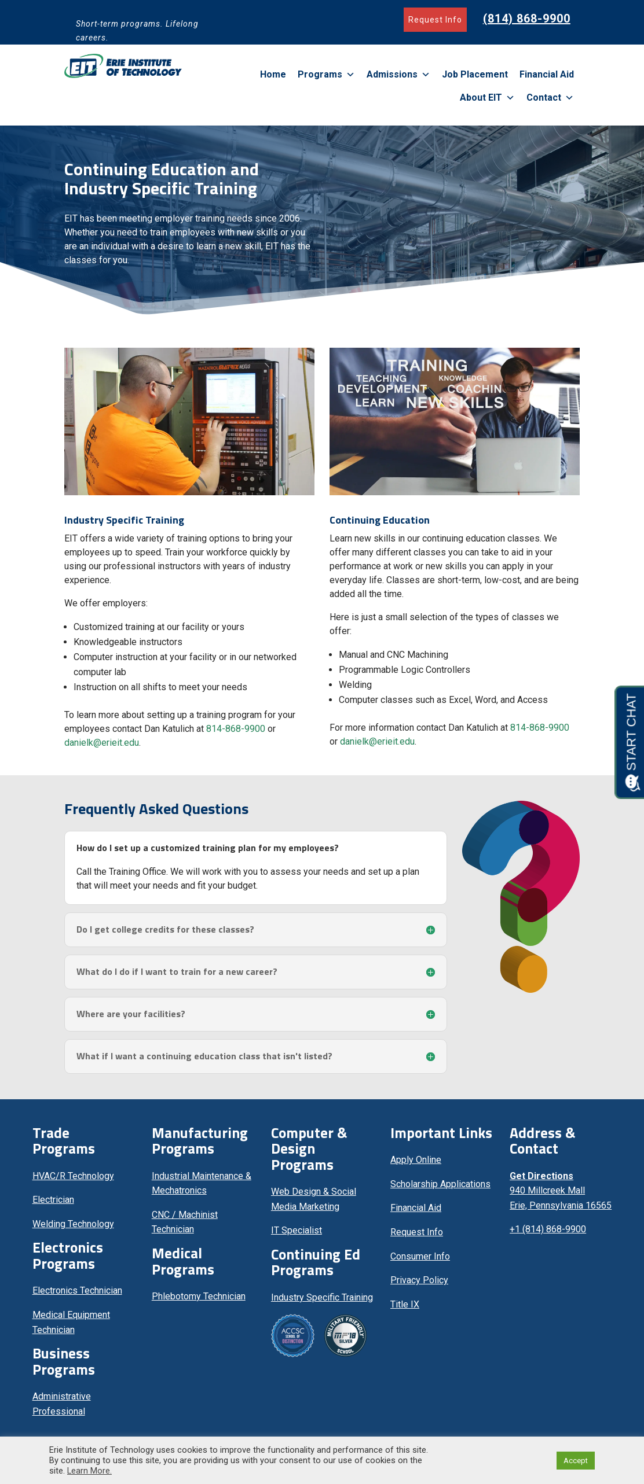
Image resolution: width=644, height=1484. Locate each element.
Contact (550, 97)
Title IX (404, 1308)
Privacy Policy (419, 1284)
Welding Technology (73, 1228)
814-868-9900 (235, 733)
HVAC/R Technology (73, 1180)
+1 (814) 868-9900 (548, 1233)
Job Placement (475, 74)
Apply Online (415, 1164)
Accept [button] (576, 1460)
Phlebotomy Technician (199, 1300)
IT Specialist (296, 1234)
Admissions (398, 74)
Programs (326, 74)
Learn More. (89, 1470)
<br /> (561, 1308)
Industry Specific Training (322, 1302)
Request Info (435, 19)
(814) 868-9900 (526, 18)
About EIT (487, 97)
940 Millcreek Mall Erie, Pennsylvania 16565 (561, 1195)
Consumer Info (420, 1260)
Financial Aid (546, 74)
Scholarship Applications (440, 1188)
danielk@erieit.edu (101, 747)
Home (273, 74)
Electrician (53, 1204)
